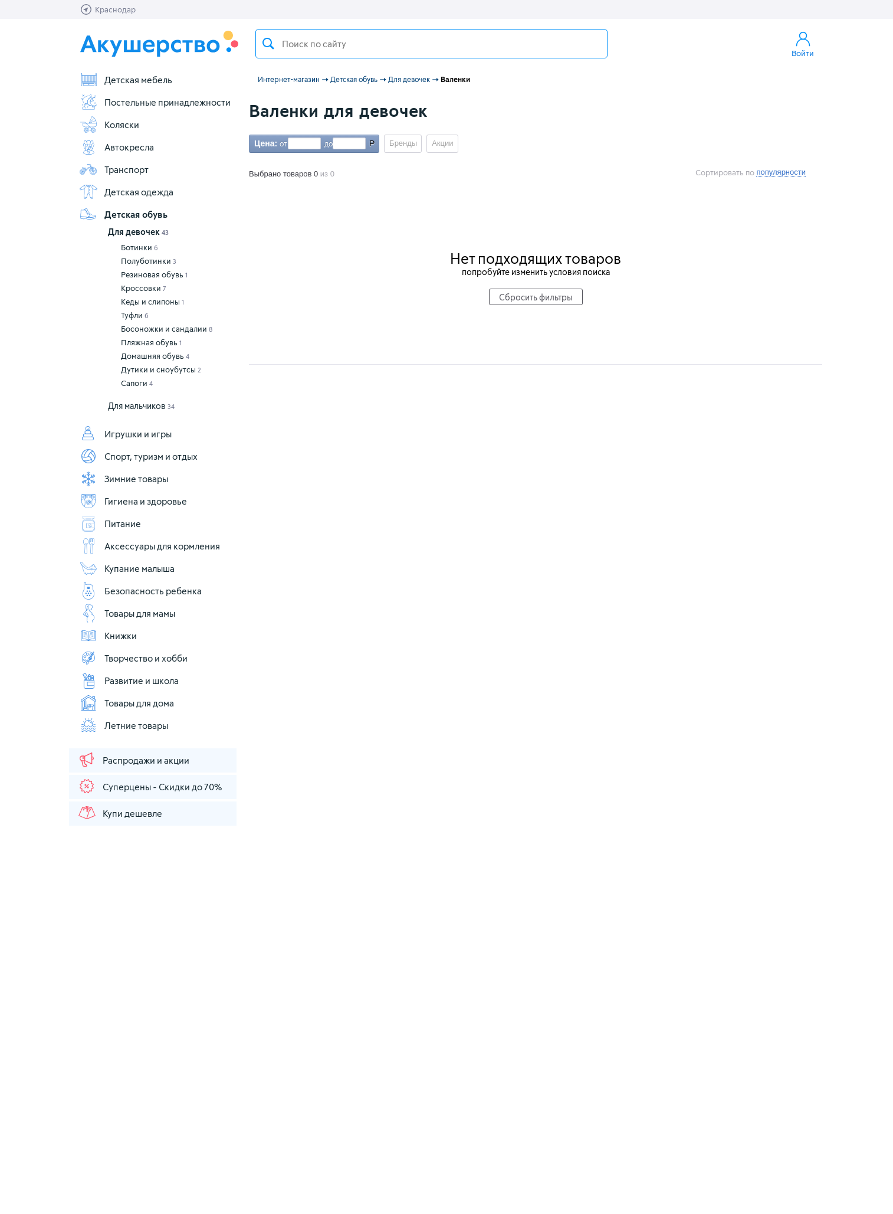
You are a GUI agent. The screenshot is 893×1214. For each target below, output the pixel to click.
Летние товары (123, 725)
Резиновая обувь (154, 274)
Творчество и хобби (133, 658)
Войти (803, 44)
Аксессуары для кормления (149, 545)
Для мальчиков (141, 406)
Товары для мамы (127, 613)
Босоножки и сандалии (166, 328)
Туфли (135, 315)
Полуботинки (148, 261)
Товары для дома (126, 702)
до (326, 143)
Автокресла (116, 147)
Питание (110, 523)
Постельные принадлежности (155, 102)
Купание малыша (127, 568)
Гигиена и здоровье (133, 501)
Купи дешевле (119, 812)
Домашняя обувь (155, 356)
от (282, 143)
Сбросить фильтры (536, 297)
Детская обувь (123, 214)
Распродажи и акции (133, 759)
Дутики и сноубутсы (161, 369)
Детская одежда (126, 191)
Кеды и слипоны (152, 301)
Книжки (108, 635)
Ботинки (139, 247)
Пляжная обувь (151, 342)
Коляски (109, 124)
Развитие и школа (129, 680)
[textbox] (431, 43)
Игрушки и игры (125, 433)
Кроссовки (143, 288)
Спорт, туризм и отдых (138, 456)
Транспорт (114, 169)
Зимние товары (123, 478)
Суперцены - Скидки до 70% (149, 786)
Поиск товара (268, 43)
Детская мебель (125, 79)
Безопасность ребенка (140, 590)
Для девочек (138, 232)
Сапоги (137, 383)
